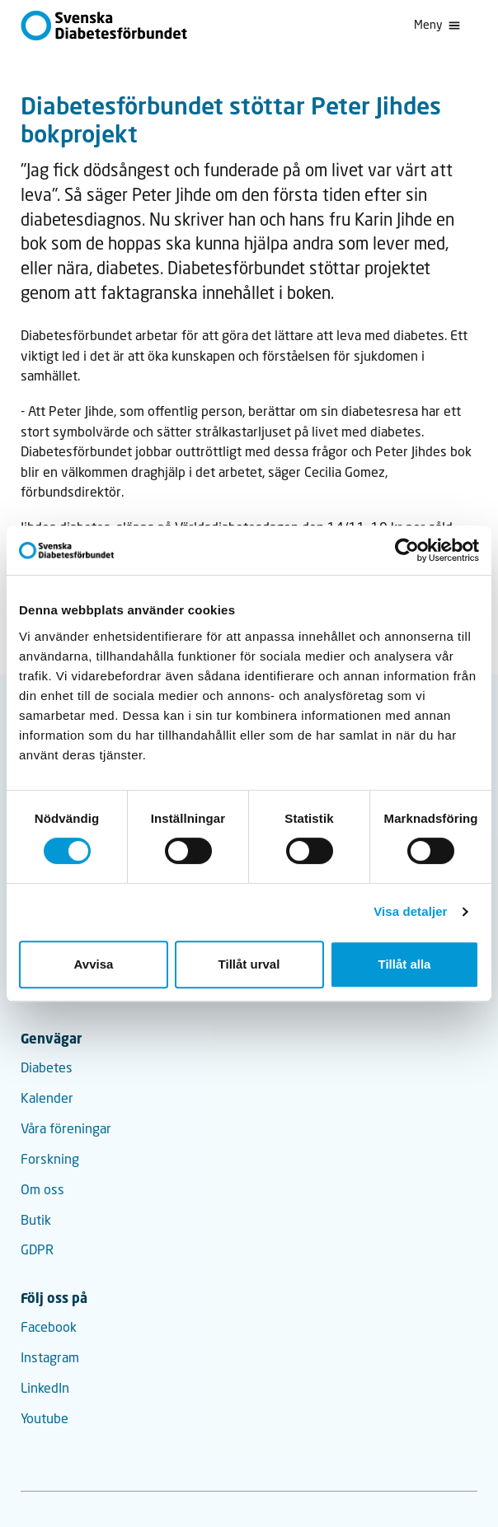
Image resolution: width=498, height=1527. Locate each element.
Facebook (49, 1327)
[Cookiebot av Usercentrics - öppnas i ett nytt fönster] (407, 550)
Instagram (50, 1357)
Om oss (42, 1189)
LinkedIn (45, 1388)
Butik (36, 1220)
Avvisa (94, 964)
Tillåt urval (249, 964)
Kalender (47, 1098)
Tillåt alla (404, 964)
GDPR (37, 1249)
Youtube (44, 1418)
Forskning (50, 1159)
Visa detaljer (410, 911)
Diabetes (47, 1067)
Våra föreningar (66, 1128)
